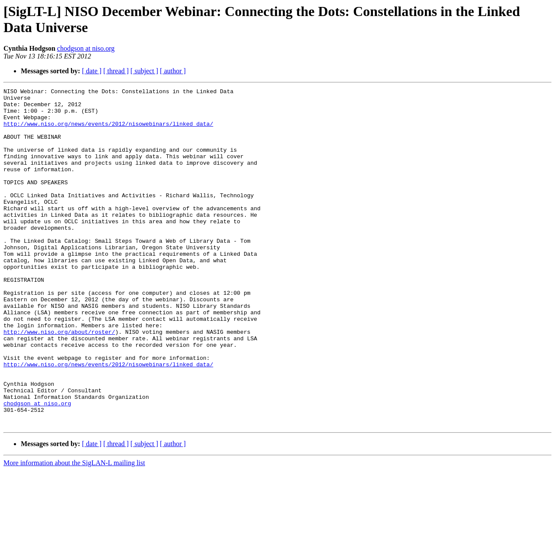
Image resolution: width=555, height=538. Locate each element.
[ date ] (91, 71)
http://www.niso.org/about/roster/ (59, 381)
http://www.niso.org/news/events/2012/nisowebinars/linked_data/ (108, 131)
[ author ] (173, 71)
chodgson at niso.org (86, 48)
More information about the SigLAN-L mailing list (74, 530)
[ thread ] (116, 71)
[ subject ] (144, 71)
